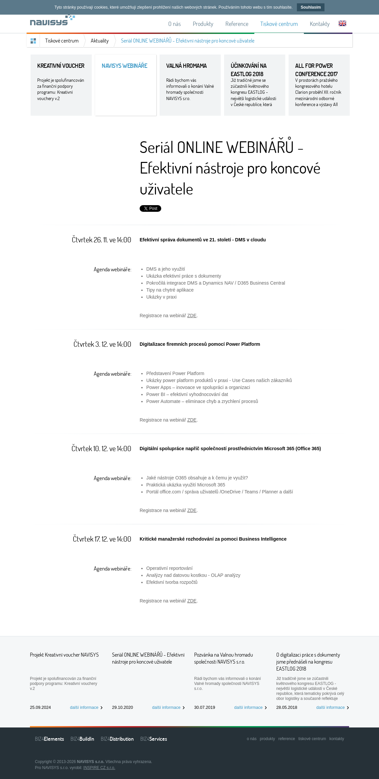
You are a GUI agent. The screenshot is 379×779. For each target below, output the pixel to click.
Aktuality (100, 40)
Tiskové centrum (61, 40)
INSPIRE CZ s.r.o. (99, 767)
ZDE (191, 315)
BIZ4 (49, 739)
